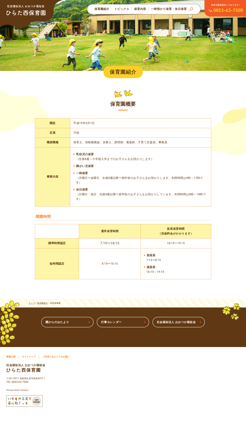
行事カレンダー (111, 322)
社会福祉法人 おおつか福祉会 (176, 322)
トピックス (121, 9)
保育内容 (140, 9)
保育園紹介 (101, 9)
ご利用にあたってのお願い (56, 356)
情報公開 (11, 356)
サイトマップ (29, 356)
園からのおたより (57, 322)
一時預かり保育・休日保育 (169, 9)
